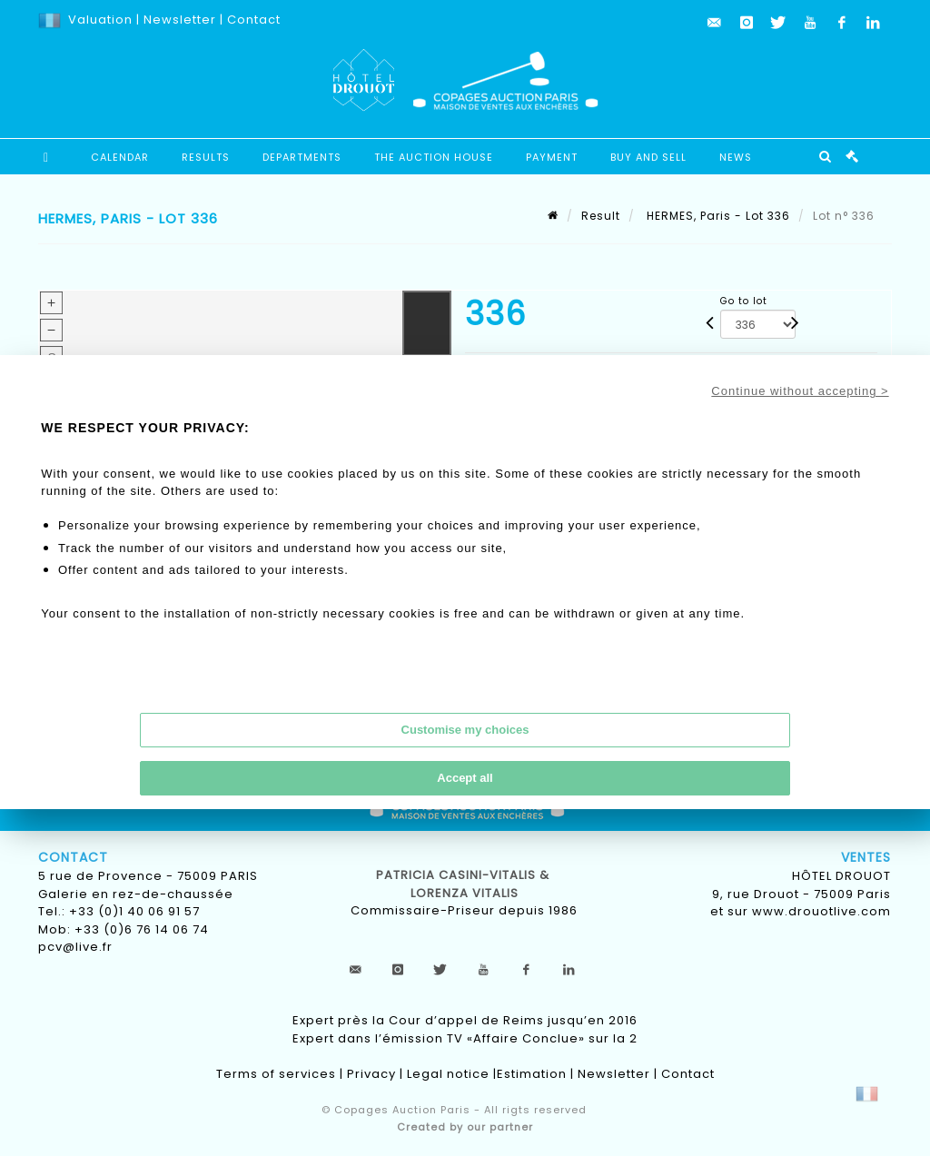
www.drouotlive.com (821, 911)
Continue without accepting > (799, 391)
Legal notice (448, 1073)
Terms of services (276, 1073)
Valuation (100, 19)
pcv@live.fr (75, 946)
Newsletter (178, 19)
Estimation (532, 1073)
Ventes (866, 857)
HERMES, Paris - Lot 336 (716, 215)
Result (600, 215)
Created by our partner (465, 1127)
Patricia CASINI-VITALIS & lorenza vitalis (464, 884)
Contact (254, 19)
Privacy (371, 1073)
